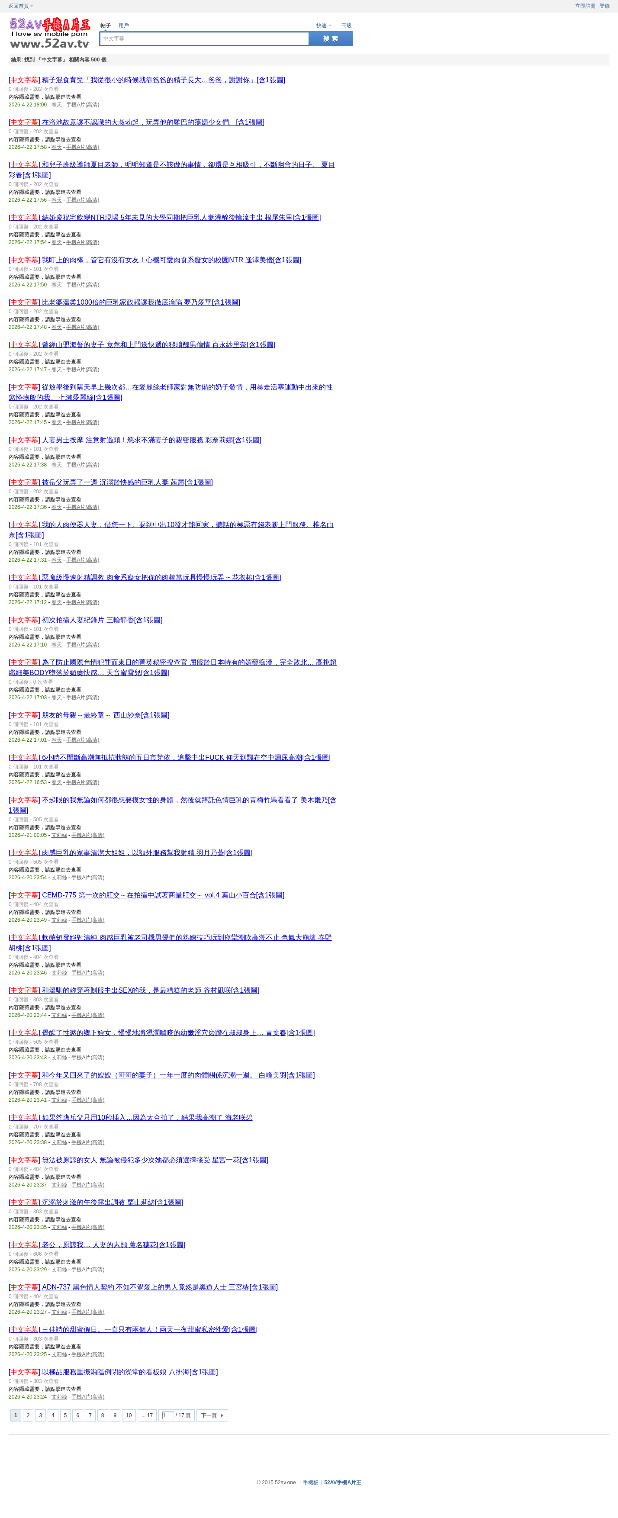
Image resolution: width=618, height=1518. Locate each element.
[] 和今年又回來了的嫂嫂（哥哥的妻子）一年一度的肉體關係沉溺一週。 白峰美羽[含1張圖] (162, 1075)
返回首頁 (18, 6)
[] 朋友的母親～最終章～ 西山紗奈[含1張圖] (89, 715)
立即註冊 (585, 6)
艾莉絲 (59, 835)
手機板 (311, 1482)
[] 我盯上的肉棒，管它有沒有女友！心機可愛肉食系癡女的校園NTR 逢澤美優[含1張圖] (155, 260)
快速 (321, 26)
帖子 (105, 26)
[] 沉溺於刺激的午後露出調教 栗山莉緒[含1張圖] (96, 1202)
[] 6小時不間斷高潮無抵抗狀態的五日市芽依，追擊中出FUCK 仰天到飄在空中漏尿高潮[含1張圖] (170, 757)
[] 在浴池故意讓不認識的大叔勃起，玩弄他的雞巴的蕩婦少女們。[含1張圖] (136, 122)
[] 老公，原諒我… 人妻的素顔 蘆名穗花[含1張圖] (97, 1244)
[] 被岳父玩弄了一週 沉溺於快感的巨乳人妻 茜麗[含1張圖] (111, 482)
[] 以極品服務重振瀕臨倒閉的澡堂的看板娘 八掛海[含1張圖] (113, 1372)
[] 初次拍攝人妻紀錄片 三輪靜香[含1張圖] (86, 620)
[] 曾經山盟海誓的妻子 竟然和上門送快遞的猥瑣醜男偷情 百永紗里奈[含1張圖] (142, 344)
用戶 (124, 26)
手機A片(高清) (82, 105)
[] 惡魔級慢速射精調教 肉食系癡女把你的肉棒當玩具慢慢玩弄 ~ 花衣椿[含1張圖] (145, 577)
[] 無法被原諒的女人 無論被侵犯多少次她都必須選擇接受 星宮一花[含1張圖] (138, 1160)
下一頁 (209, 1415)
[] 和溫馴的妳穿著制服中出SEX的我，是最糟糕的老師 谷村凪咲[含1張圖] (134, 990)
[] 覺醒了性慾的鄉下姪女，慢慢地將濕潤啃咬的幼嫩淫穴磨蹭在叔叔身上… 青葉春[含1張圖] (162, 1032)
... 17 (147, 1415)
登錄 (604, 6)
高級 (346, 26)
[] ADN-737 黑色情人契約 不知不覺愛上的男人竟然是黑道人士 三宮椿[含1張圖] (143, 1287)
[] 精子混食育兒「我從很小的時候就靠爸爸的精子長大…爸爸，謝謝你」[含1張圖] (147, 80)
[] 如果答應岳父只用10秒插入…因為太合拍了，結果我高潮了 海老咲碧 (131, 1117)
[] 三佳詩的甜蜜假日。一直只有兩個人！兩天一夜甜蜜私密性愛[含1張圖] (133, 1329)
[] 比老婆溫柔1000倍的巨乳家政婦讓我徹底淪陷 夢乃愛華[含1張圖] (124, 302)
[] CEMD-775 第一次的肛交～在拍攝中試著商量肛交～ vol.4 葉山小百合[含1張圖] (146, 895)
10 (129, 1415)
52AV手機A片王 (342, 1482)
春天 (57, 105)
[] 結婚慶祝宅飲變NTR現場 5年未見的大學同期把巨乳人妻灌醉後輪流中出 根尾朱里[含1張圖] (165, 217)
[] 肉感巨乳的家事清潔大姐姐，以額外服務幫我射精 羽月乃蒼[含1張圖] (131, 852)
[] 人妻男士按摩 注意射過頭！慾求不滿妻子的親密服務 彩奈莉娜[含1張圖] (135, 440)
